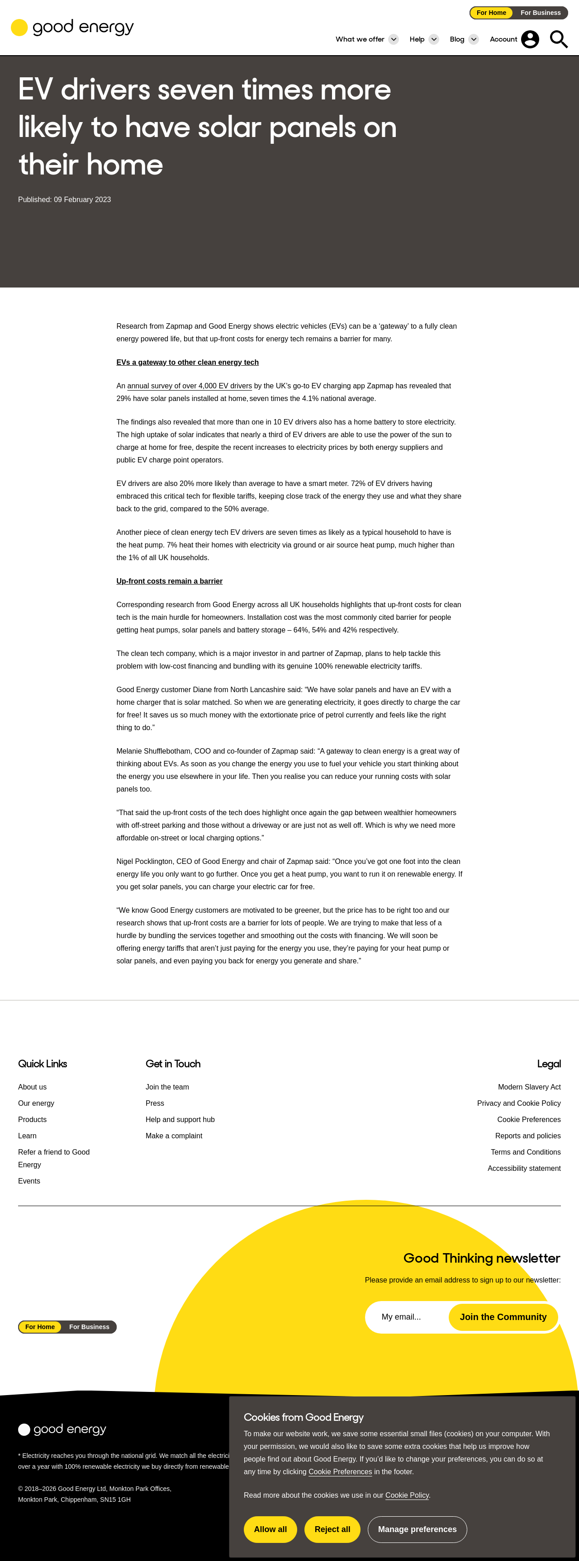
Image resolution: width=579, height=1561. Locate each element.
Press (155, 1103)
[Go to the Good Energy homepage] (72, 27)
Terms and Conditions (526, 1152)
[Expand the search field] (559, 39)
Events (29, 1181)
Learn (27, 1136)
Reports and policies (528, 1136)
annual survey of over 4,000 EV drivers (190, 386)
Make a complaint (174, 1136)
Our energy (36, 1103)
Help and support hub (180, 1119)
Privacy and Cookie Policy (519, 1103)
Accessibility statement (524, 1168)
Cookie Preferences (340, 1472)
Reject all (338, 1534)
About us (32, 1087)
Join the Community (503, 1317)
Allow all (276, 1534)
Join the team (167, 1087)
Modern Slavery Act (529, 1087)
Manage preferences (417, 1534)
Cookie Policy (407, 1495)
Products (32, 1119)
